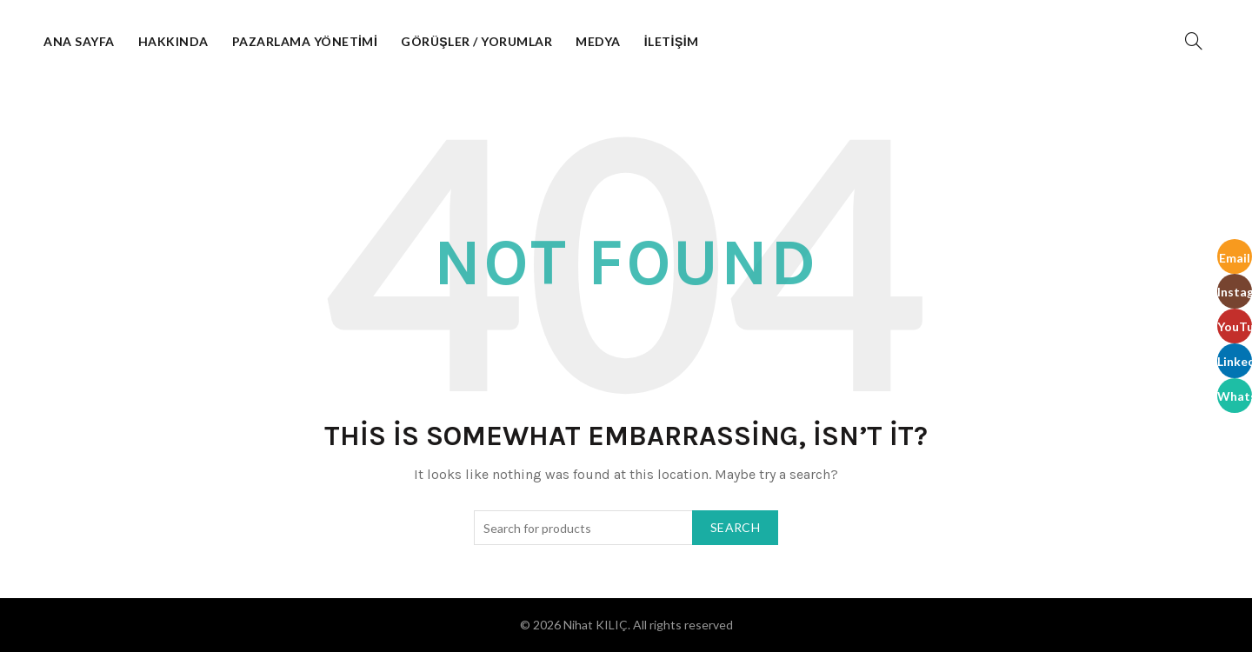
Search (735, 527)
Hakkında (173, 41)
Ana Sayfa (79, 41)
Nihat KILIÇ (595, 624)
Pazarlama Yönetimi (305, 41)
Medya (598, 41)
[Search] (1194, 41)
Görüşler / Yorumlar (476, 41)
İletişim (671, 41)
